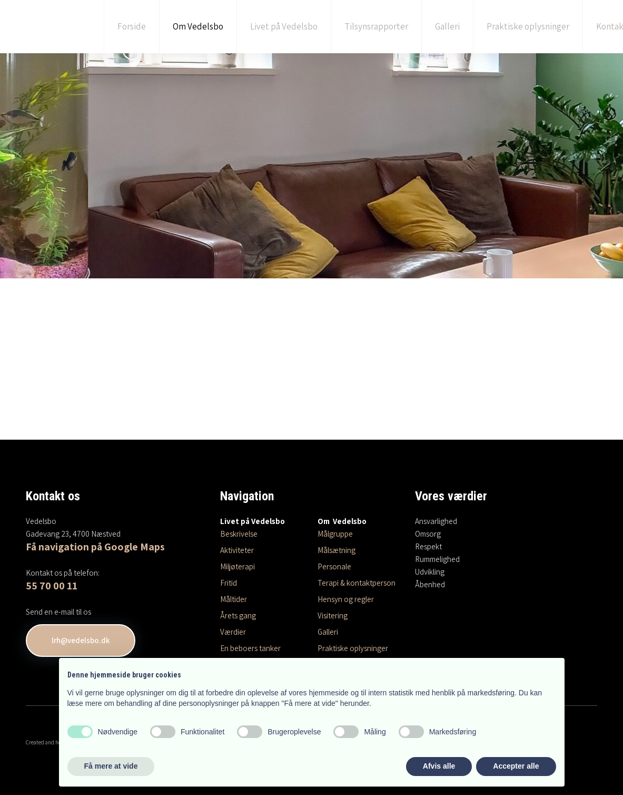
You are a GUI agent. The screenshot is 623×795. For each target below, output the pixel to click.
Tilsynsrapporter (376, 26)
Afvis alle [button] (439, 766)
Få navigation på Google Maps (95, 547)
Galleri (447, 26)
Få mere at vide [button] (111, 766)
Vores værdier (451, 496)
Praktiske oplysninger (528, 26)
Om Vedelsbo (198, 26)
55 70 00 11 (51, 586)
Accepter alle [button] (516, 766)
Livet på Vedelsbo (284, 26)
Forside (131, 26)
